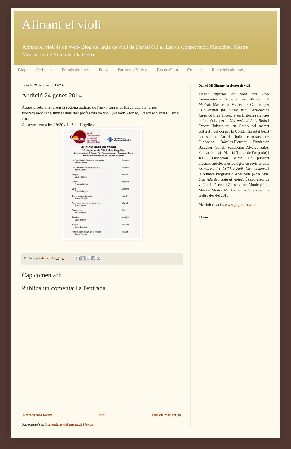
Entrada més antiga (166, 415)
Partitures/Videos (133, 70)
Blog (22, 70)
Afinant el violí (61, 24)
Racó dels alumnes (228, 70)
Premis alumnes (75, 70)
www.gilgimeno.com (240, 205)
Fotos (104, 70)
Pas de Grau (167, 70)
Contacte (195, 70)
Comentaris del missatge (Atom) (69, 424)
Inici (102, 415)
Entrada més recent (37, 415)
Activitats (44, 70)
